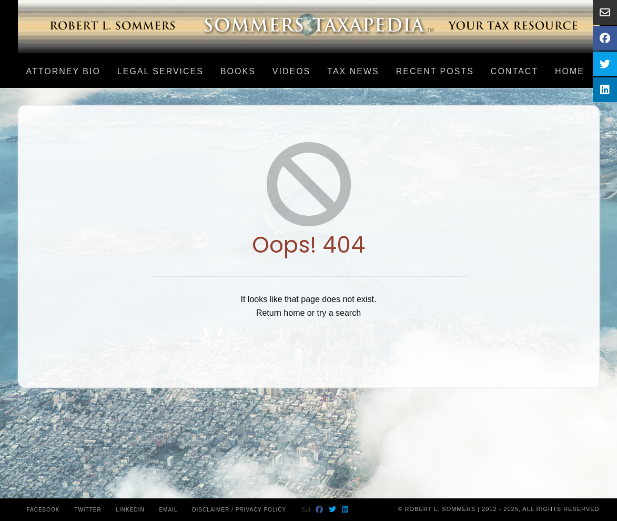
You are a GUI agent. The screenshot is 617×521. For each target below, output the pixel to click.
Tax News (353, 71)
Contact (514, 71)
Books (238, 71)
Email (168, 510)
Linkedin (130, 510)
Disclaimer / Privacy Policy (239, 510)
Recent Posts (435, 71)
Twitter (87, 510)
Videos (291, 71)
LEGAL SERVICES (160, 71)
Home (569, 71)
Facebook (43, 510)
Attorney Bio (63, 71)
